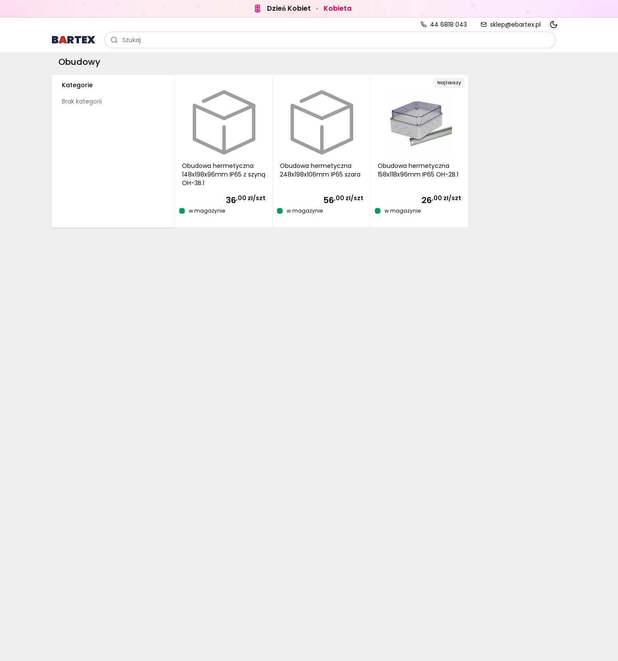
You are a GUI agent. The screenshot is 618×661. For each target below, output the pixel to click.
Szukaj (125, 40)
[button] (224, 151)
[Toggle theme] (554, 24)
